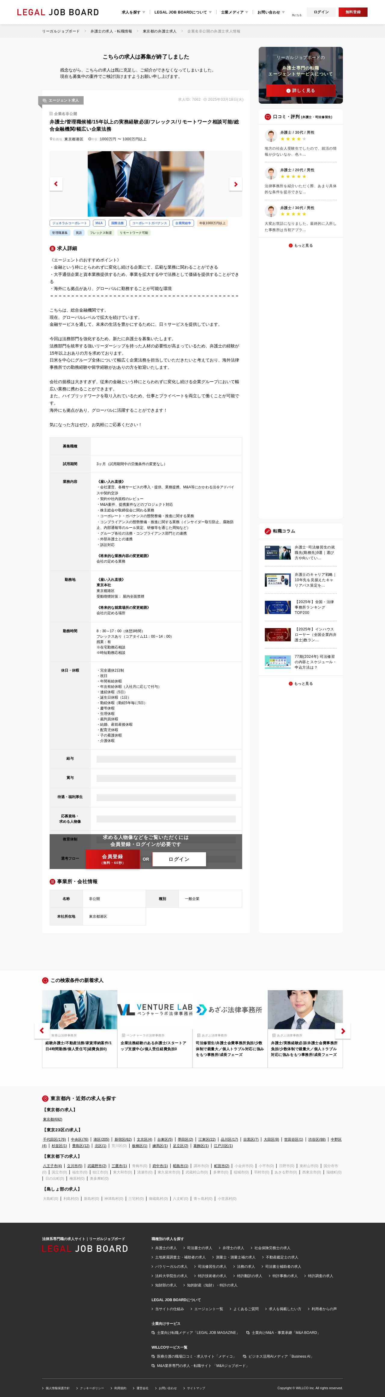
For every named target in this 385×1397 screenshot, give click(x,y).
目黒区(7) (251, 1139)
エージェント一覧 (208, 1309)
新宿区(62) (123, 1139)
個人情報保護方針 (58, 1388)
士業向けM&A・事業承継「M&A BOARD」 (286, 1333)
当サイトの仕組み (169, 1309)
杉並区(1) (59, 1146)
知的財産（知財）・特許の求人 (212, 1285)
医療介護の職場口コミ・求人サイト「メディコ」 (196, 1356)
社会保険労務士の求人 (272, 1248)
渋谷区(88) (316, 1139)
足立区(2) (180, 1146)
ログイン (321, 12)
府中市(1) (160, 1166)
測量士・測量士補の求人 (236, 1257)
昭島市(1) (180, 1166)
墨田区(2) (185, 1139)
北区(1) (100, 1146)
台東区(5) (165, 1139)
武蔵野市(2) (97, 1166)
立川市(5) (74, 1166)
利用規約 (120, 1388)
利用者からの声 (324, 1309)
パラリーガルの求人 (171, 1266)
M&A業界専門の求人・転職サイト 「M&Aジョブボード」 (203, 1366)
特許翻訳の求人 (249, 1276)
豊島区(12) (80, 1146)
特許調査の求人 (320, 1276)
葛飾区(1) (201, 1146)
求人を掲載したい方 (285, 1309)
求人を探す (131, 12)
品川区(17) (229, 1139)
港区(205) (101, 1139)
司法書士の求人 (199, 1248)
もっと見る (303, 245)
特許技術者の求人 (212, 1276)
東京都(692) (52, 1119)
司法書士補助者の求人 (283, 1266)
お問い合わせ (268, 12)
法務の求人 (246, 1266)
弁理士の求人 (233, 1248)
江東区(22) (207, 1139)
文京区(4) (144, 1139)
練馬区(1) (160, 1146)
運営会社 (143, 1388)
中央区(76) (79, 1139)
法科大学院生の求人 (171, 1276)
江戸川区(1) (223, 1146)
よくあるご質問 (246, 1309)
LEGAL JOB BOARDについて (181, 12)
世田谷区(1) (293, 1139)
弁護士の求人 (166, 1248)
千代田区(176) (54, 1139)
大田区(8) (271, 1139)
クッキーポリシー (92, 1388)
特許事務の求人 (285, 1276)
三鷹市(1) (119, 1166)
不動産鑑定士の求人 (282, 1257)
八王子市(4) (52, 1166)
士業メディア (232, 12)
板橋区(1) (139, 1146)
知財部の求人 (166, 1285)
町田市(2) (221, 1166)
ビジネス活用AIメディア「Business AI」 (281, 1356)
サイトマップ (196, 1388)
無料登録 (353, 12)
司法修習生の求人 (212, 1266)
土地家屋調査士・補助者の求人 (180, 1257)
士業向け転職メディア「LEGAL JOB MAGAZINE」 (198, 1333)
